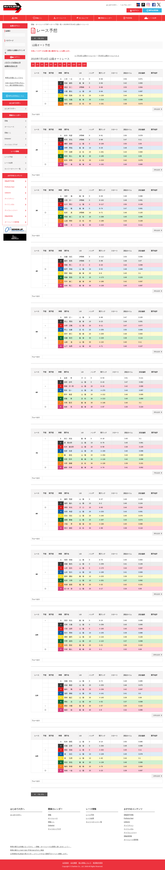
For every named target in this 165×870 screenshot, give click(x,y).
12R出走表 (156, 776)
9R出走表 (157, 594)
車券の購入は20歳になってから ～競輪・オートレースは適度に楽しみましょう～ (40, 847)
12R (84, 64)
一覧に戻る (39, 38)
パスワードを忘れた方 (13, 62)
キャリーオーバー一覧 (13, 169)
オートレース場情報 (12, 222)
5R (51, 64)
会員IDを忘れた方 (11, 66)
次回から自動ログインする (15, 51)
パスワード (10, 40)
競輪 (6, 121)
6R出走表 (157, 412)
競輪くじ (8, 133)
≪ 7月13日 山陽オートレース (85, 56)
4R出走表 (157, 291)
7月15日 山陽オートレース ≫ (108, 56)
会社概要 (73, 863)
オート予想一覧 (56, 24)
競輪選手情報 (9, 181)
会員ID (8, 31)
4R (46, 64)
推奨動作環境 (98, 863)
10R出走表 (156, 655)
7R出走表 (157, 473)
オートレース (9, 127)
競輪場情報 (9, 216)
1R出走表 (157, 109)
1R (33, 64)
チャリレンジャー (11, 210)
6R (55, 64)
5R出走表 (157, 351)
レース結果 (9, 163)
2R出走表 (157, 170)
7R (60, 64)
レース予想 (9, 157)
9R (69, 64)
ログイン (15, 57)
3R (42, 64)
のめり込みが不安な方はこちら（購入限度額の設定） (14, 84)
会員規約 (65, 863)
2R (37, 64)
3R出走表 (157, 230)
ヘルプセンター (125, 5)
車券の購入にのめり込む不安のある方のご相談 (27, 850)
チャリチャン (9, 199)
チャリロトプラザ (11, 145)
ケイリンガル (9, 204)
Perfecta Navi (9, 187)
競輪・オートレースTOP (40, 24)
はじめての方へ (111, 5)
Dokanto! (8, 139)
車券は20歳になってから (14, 78)
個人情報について (84, 863)
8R (64, 64)
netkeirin (8, 193)
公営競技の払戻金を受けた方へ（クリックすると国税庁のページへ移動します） (39, 854)
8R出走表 (157, 533)
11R (79, 64)
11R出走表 (156, 715)
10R (74, 64)
